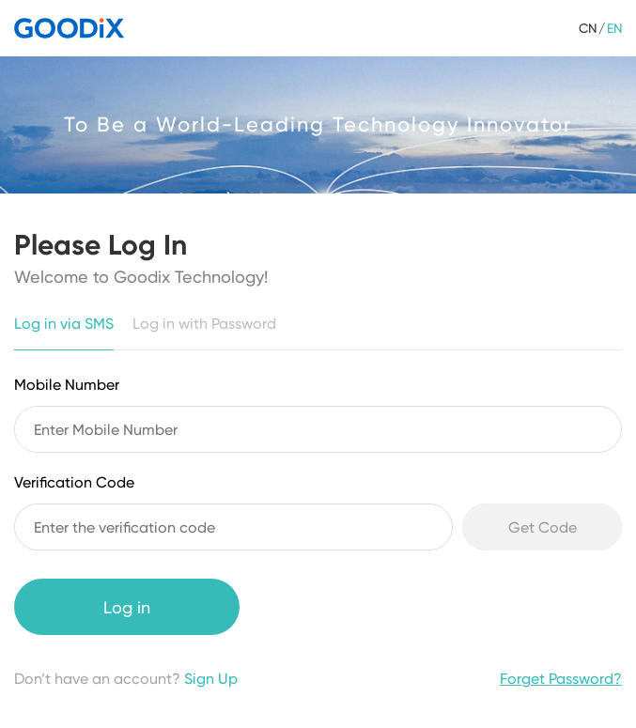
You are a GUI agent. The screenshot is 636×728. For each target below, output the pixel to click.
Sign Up (211, 679)
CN (588, 28)
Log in (126, 607)
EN (614, 28)
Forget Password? (561, 679)
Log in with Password (204, 324)
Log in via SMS (64, 324)
